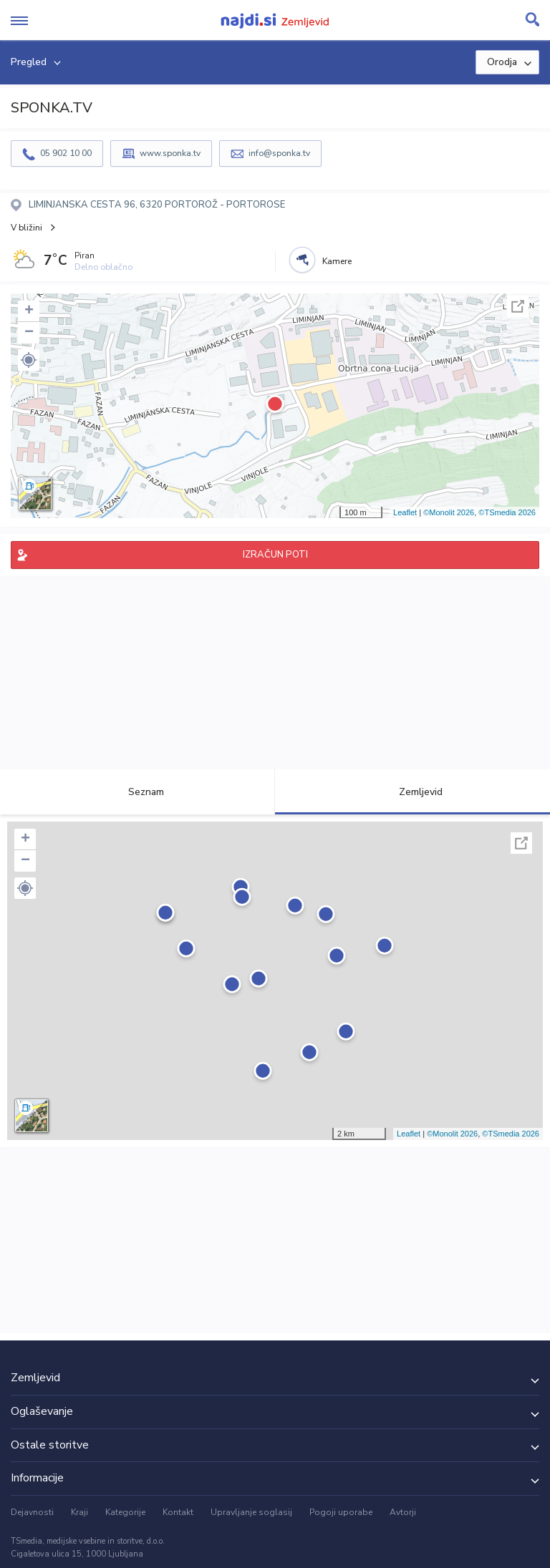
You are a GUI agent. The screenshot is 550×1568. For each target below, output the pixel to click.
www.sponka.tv (170, 153)
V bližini (26, 227)
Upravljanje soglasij (251, 1512)
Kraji (79, 1512)
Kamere (337, 261)
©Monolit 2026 (448, 512)
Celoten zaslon (518, 306)
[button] (28, 360)
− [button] (29, 333)
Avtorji (403, 1512)
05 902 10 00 (66, 153)
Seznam (138, 792)
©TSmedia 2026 (507, 512)
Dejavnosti (32, 1512)
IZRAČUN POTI (275, 554)
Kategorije (125, 1512)
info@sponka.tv (279, 153)
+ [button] (29, 311)
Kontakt (178, 1512)
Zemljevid (412, 792)
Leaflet (405, 512)
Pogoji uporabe (340, 1512)
